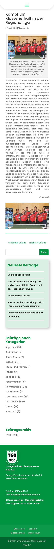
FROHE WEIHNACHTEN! (19, 295)
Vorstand (10, 411)
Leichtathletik (13, 386)
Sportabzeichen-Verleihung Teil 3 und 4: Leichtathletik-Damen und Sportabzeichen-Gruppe (25, 285)
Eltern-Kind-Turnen (16, 366)
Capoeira (10, 361)
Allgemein (11, 347)
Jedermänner (13, 381)
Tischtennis (23, 28)
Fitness (9, 371)
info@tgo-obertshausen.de (25, 494)
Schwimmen (12, 391)
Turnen (9, 406)
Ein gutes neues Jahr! (19, 274)
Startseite (19, 528)
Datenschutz (18, 532)
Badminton (11, 352)
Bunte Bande (12, 357)
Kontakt (33, 528)
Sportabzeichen (14, 396)
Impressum (34, 532)
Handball (10, 376)
